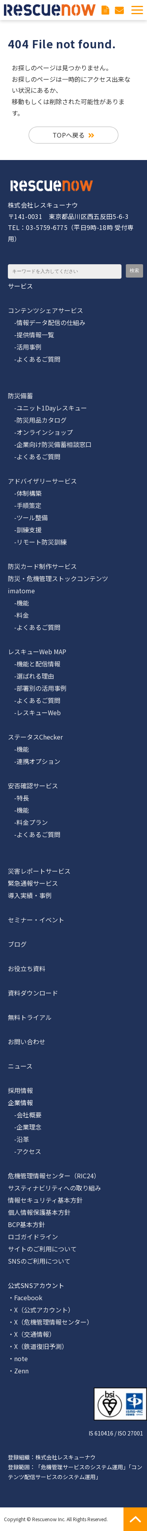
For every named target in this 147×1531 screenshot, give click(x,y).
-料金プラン (28, 822)
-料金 (18, 615)
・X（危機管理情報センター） (50, 1322)
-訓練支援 (25, 529)
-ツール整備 (28, 517)
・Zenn (18, 1370)
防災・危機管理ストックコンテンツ (58, 578)
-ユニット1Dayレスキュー (47, 408)
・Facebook (25, 1297)
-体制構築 (25, 493)
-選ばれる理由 (31, 676)
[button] (137, 10)
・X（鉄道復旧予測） (38, 1346)
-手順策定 (25, 505)
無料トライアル (30, 1017)
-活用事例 (25, 347)
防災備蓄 (20, 395)
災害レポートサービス (39, 871)
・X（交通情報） (31, 1334)
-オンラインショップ (40, 432)
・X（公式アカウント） (41, 1310)
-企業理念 (25, 1127)
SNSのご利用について (39, 1261)
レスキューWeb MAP (37, 651)
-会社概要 (25, 1114)
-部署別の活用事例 (37, 688)
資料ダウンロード (106, 10)
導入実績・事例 (30, 895)
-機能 (18, 603)
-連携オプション (34, 761)
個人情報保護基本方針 (39, 1212)
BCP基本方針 (26, 1224)
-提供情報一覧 (31, 334)
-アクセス (24, 1151)
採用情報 (20, 1090)
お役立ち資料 (26, 968)
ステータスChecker (35, 737)
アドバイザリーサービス (42, 481)
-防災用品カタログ (37, 420)
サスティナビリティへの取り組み (54, 1188)
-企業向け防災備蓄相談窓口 (50, 444)
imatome (21, 590)
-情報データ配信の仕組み (46, 322)
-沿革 (18, 1139)
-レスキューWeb (34, 712)
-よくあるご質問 (34, 359)
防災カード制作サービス (42, 566)
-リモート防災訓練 (37, 542)
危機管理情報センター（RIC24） (54, 1175)
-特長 (18, 798)
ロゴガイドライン (33, 1236)
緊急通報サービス (33, 883)
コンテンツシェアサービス (45, 310)
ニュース (20, 1066)
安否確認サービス (33, 785)
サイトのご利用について (42, 1249)
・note (18, 1358)
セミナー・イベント (36, 919)
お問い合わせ (120, 10)
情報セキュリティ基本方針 (45, 1200)
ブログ (17, 944)
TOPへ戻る (69, 135)
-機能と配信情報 (34, 664)
